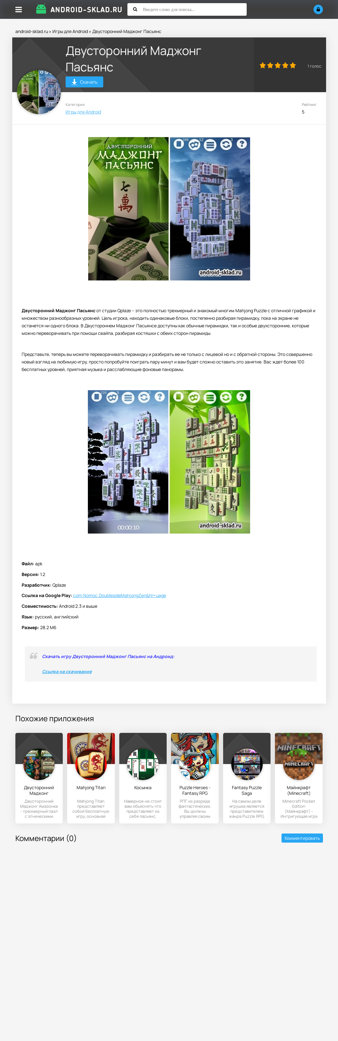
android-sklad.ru (31, 31)
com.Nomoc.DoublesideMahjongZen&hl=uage (119, 595)
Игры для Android (70, 31)
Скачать (84, 83)
